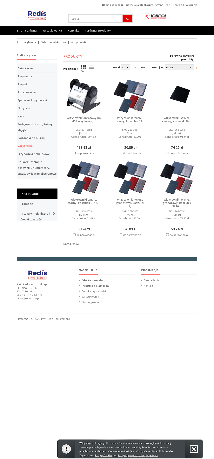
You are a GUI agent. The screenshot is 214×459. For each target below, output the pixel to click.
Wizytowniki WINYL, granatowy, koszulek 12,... (130, 203)
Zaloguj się (191, 5)
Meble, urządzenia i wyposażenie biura (34, 374)
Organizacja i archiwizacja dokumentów (30, 334)
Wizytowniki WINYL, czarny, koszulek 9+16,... (83, 201)
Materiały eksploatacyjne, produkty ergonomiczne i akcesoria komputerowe (37, 266)
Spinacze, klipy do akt (32, 100)
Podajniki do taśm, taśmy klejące (35, 127)
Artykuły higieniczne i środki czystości (35, 216)
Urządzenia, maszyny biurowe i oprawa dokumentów (35, 355)
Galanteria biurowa (53, 42)
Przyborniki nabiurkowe (34, 154)
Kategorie (30, 194)
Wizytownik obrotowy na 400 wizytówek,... (84, 119)
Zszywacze (25, 76)
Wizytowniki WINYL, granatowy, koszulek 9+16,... (177, 203)
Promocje (27, 204)
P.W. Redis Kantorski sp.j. (55, 455)
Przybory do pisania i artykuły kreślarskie (35, 306)
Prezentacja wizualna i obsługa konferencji (36, 242)
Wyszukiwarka (52, 30)
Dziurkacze (25, 68)
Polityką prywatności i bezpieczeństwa (137, 455)
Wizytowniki (79, 42)
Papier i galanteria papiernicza (33, 290)
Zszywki (23, 84)
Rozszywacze (27, 92)
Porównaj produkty (98, 30)
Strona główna (27, 30)
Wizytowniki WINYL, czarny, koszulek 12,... (130, 119)
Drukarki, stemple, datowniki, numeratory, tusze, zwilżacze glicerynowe (37, 167)
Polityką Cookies (103, 455)
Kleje (21, 116)
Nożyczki (24, 108)
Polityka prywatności (94, 427)
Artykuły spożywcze (34, 229)
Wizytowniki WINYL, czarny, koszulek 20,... (177, 119)
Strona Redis (163, 5)
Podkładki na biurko (31, 138)
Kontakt (177, 5)
